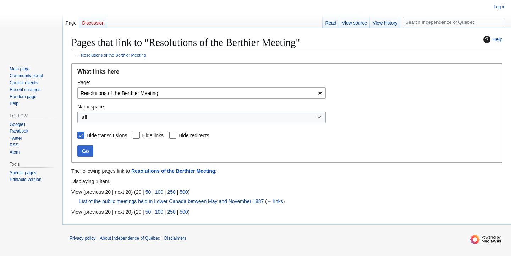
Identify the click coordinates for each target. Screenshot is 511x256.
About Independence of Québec (130, 238)
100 (159, 192)
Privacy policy (82, 238)
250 (171, 192)
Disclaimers (175, 238)
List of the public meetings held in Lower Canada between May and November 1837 (171, 201)
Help (492, 39)
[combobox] (201, 93)
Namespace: (91, 107)
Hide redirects (193, 135)
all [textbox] (84, 117)
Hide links (153, 135)
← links (275, 201)
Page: (83, 82)
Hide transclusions (107, 135)
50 (148, 192)
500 (184, 192)
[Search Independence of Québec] (454, 22)
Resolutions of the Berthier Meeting (113, 55)
